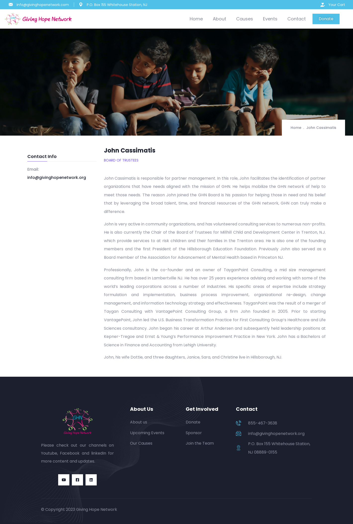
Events (270, 19)
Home (196, 19)
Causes (244, 19)
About (219, 19)
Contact (296, 19)
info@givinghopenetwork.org (56, 177)
